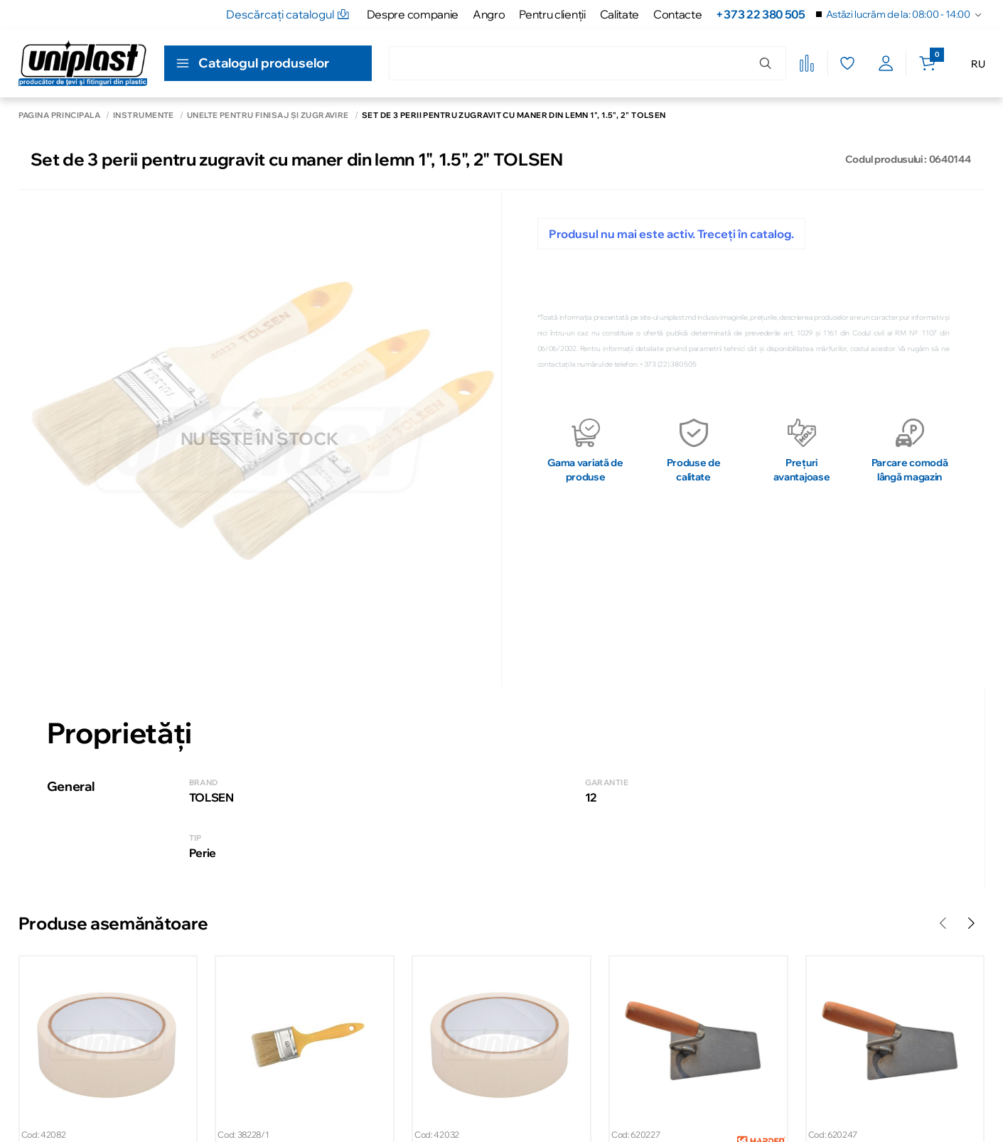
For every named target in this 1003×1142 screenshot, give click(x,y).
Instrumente (143, 115)
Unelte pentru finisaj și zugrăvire (268, 115)
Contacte (677, 14)
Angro (489, 14)
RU (978, 64)
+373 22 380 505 (760, 14)
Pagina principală (59, 115)
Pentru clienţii (552, 14)
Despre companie (412, 14)
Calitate (619, 14)
